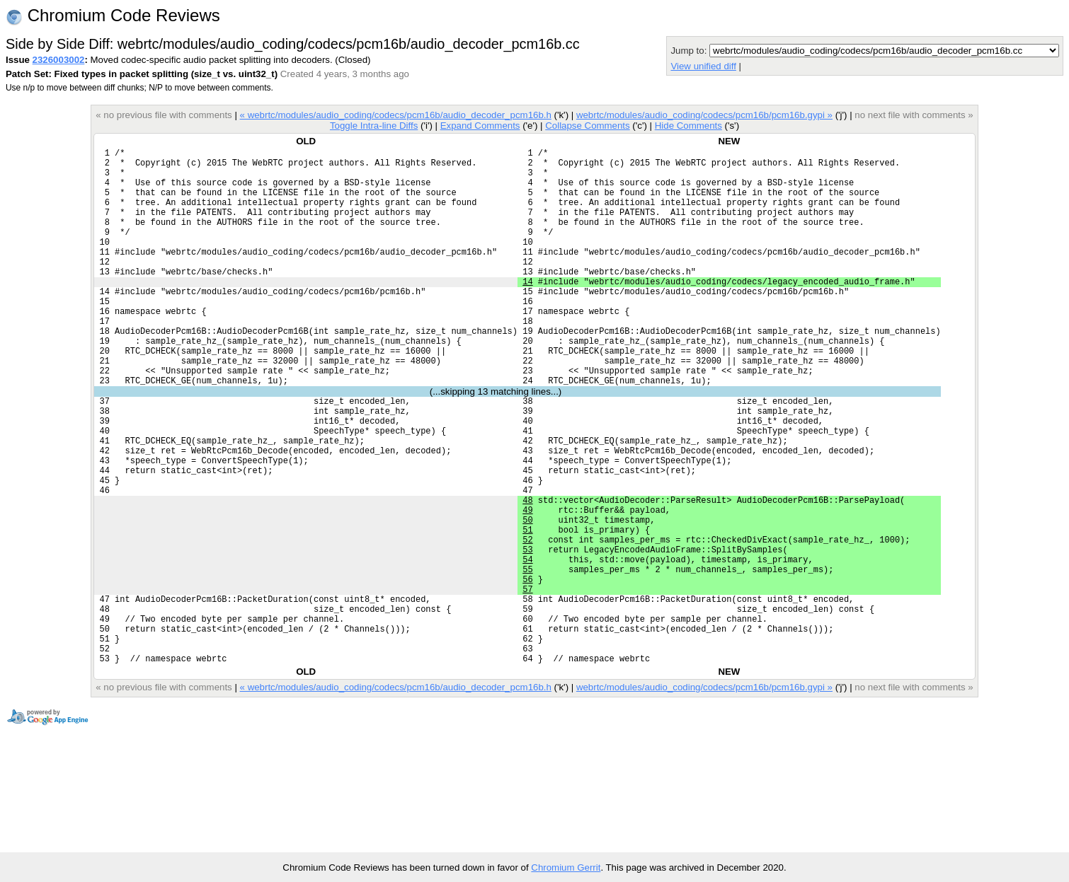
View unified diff (703, 66)
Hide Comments (688, 125)
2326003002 (59, 59)
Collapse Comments (587, 125)
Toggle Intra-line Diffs (374, 125)
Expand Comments (480, 125)
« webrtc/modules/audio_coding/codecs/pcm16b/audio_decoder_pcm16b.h (395, 115)
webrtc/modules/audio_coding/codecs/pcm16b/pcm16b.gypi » (704, 115)
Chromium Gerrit (565, 867)
